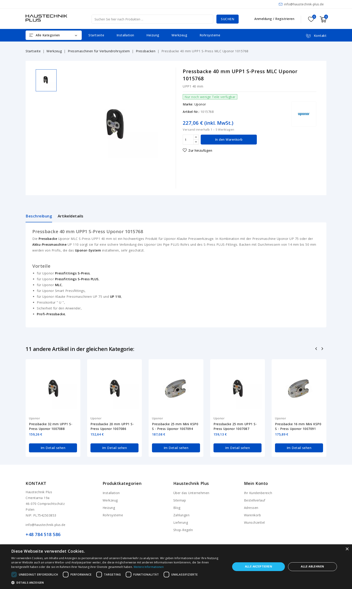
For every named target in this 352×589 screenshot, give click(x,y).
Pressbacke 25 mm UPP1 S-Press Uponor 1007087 (235, 426)
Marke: (188, 104)
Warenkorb (252, 515)
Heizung (152, 35)
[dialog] (176, 566)
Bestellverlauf (254, 500)
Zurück (316, 349)
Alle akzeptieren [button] (258, 566)
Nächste (322, 349)
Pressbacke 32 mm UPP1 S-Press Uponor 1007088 (50, 426)
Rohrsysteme (210, 35)
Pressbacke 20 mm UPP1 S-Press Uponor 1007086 (112, 426)
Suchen (227, 19)
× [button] (347, 549)
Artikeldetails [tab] (71, 216)
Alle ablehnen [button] (312, 566)
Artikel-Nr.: (191, 111)
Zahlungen (181, 515)
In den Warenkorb (229, 139)
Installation (125, 35)
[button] (117, 583)
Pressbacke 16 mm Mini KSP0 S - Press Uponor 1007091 (298, 426)
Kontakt (36, 483)
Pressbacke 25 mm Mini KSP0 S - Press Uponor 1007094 (175, 426)
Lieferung (180, 522)
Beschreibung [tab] (39, 216)
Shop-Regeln (183, 530)
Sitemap (179, 500)
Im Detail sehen (53, 448)
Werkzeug (179, 35)
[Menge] (188, 140)
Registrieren (284, 19)
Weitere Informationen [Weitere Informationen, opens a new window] (149, 567)
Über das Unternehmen (191, 493)
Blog (176, 508)
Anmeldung (263, 19)
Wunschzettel (254, 522)
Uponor (200, 104)
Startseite (96, 35)
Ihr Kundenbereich (258, 493)
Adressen (251, 508)
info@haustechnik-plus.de (304, 4)
